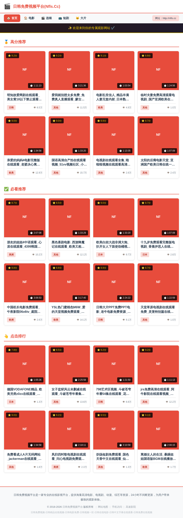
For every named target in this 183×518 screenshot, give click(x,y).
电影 (30, 18)
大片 (84, 18)
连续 (48, 18)
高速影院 (131, 506)
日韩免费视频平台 (72, 506)
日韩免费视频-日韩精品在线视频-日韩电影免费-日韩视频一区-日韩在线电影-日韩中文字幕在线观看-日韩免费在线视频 (91, 512)
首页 (12, 18)
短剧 (66, 18)
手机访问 (117, 506)
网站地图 (103, 506)
